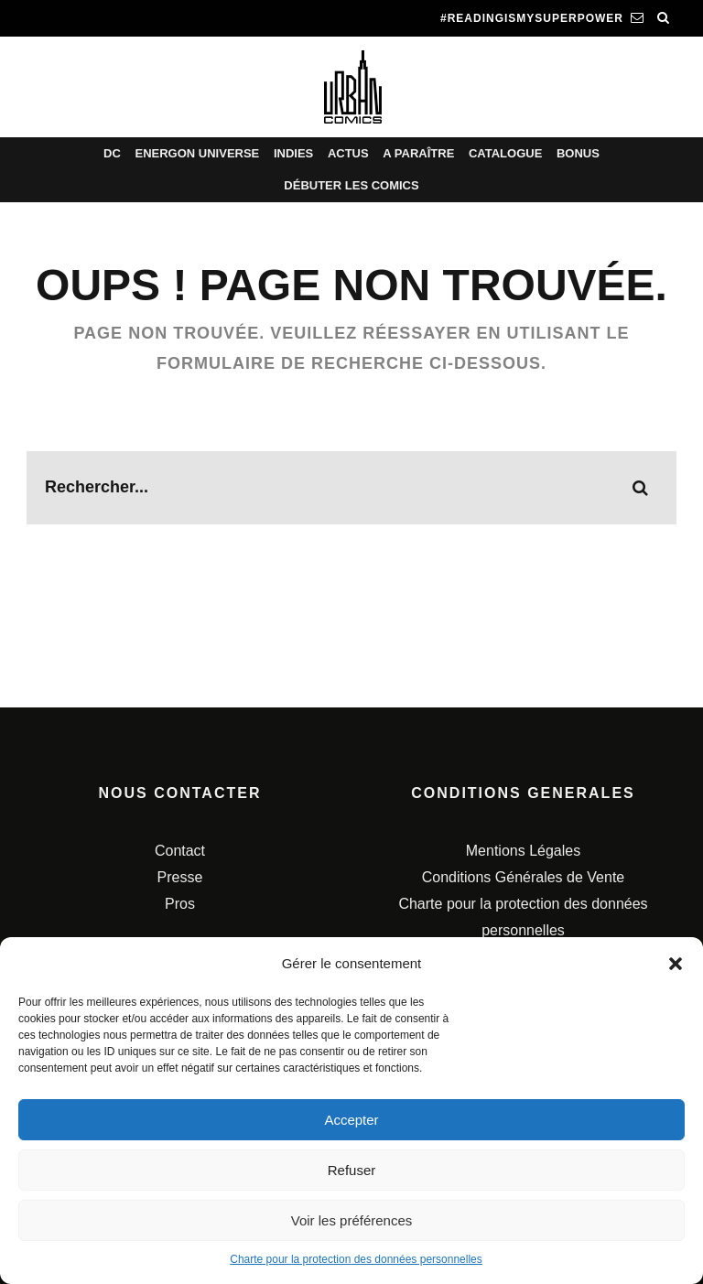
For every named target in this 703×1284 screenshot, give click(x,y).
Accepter (351, 1120)
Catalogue (505, 153)
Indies (293, 153)
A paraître (418, 153)
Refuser (352, 1170)
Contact (180, 850)
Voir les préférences (352, 1220)
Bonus (578, 153)
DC (112, 153)
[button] (675, 964)
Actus (348, 153)
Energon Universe (197, 153)
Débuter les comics (351, 185)
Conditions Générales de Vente (523, 877)
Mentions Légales (523, 850)
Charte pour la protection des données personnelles (356, 1259)
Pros (180, 904)
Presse (180, 877)
